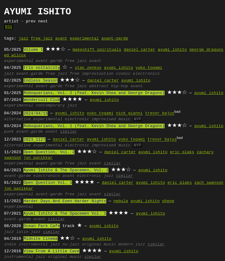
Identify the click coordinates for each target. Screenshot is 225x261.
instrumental (33, 244)
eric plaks (182, 152)
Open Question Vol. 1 (47, 183)
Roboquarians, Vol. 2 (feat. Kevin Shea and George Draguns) (93, 93)
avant (61, 38)
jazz (23, 38)
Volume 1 (33, 50)
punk (9, 132)
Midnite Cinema (40, 239)
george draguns (206, 50)
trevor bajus (160, 113)
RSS (8, 27)
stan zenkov (88, 68)
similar (68, 132)
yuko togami (149, 68)
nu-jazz (70, 244)
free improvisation (91, 74)
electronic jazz (95, 176)
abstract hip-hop (108, 86)
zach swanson (208, 183)
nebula (120, 201)
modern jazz (131, 244)
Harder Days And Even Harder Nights (64, 201)
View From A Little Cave (51, 251)
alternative (17, 119)
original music (99, 244)
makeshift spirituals (97, 50)
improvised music (111, 119)
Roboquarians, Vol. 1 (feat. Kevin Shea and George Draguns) (93, 126)
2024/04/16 (35, 113)
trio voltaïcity (41, 68)
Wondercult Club (41, 100)
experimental (84, 38)
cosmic (123, 74)
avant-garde (114, 38)
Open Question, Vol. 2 (48, 152)
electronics (146, 74)
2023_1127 (34, 140)
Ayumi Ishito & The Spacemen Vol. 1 (64, 213)
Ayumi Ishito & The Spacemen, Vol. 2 (65, 170)
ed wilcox (15, 55)
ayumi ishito (172, 50)
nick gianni (129, 113)
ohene (168, 201)
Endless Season (40, 80)
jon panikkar (38, 158)
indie (10, 244)
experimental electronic (61, 119)
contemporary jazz (56, 105)
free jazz (42, 38)
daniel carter (139, 50)
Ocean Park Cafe (41, 226)
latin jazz (28, 232)
